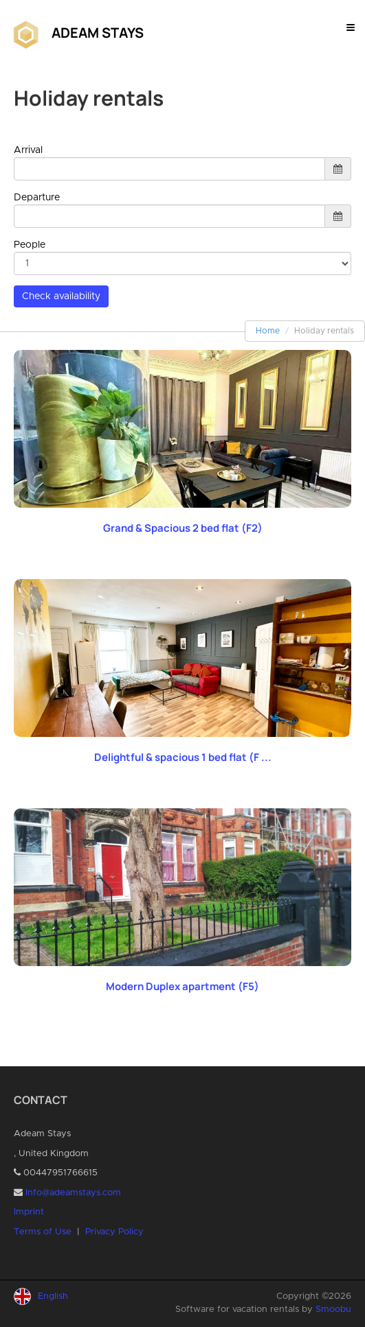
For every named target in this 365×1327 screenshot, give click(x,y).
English (53, 1296)
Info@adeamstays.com (73, 1192)
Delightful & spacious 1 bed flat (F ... (183, 757)
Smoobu (333, 1309)
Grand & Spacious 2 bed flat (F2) (183, 528)
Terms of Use (42, 1232)
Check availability (61, 296)
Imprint (29, 1212)
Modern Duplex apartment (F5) (182, 986)
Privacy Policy (114, 1232)
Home (268, 331)
